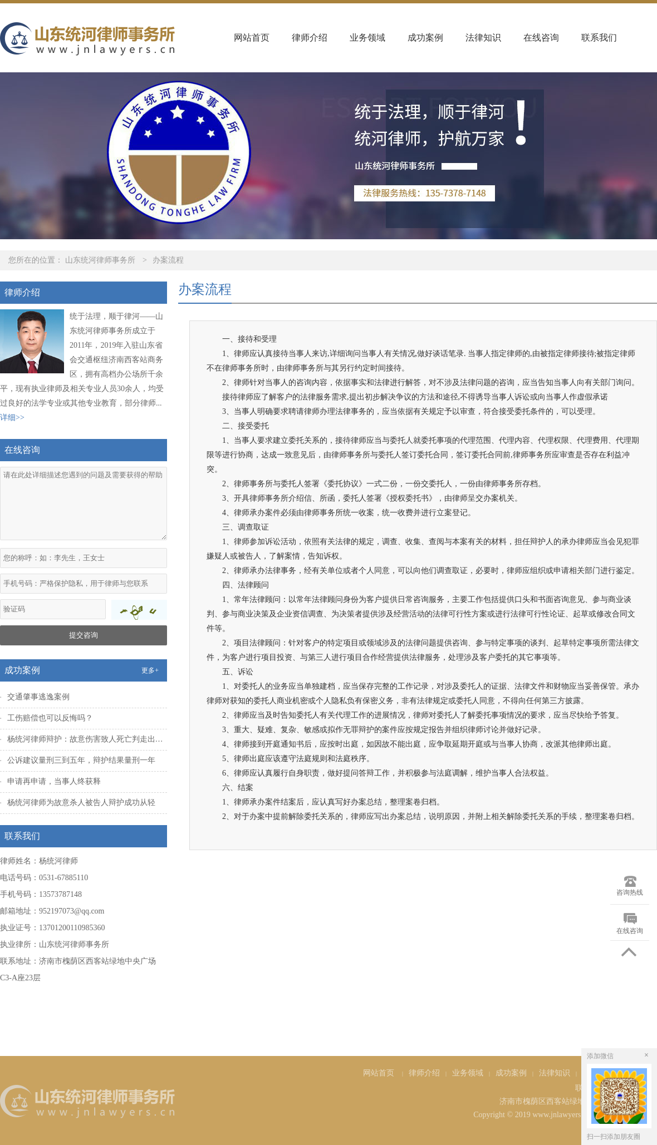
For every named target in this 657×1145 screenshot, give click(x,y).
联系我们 (599, 37)
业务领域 (367, 37)
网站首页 (251, 37)
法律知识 (483, 37)
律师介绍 (309, 37)
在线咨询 (541, 37)
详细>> (12, 417)
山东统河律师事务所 (100, 260)
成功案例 (425, 37)
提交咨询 (83, 635)
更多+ (150, 670)
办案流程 (168, 260)
